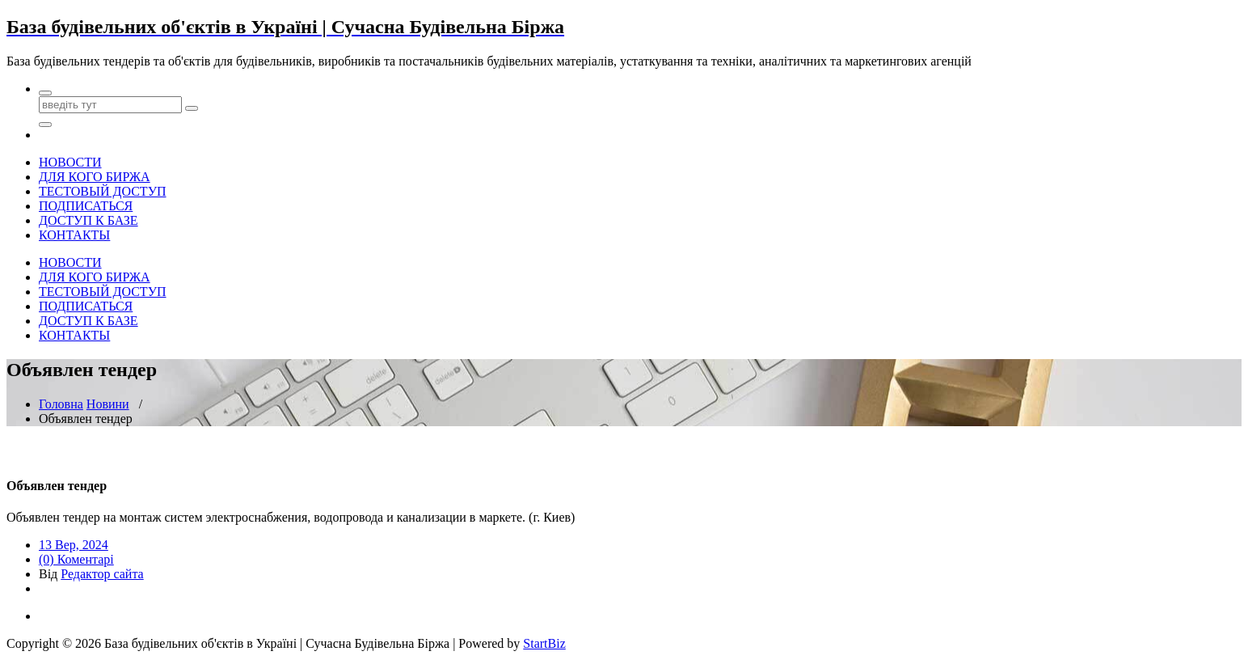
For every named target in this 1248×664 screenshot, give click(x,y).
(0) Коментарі (76, 559)
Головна (61, 404)
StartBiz (544, 643)
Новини (107, 404)
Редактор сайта (102, 574)
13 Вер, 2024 (73, 545)
